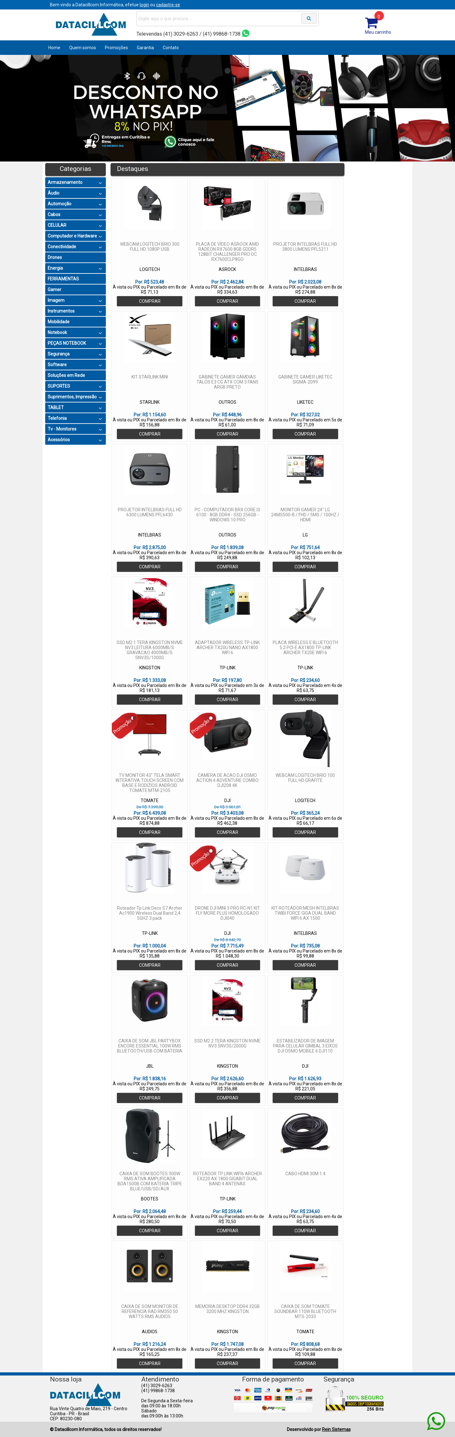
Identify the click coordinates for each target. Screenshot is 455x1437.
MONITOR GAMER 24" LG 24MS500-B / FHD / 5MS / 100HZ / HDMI (305, 514)
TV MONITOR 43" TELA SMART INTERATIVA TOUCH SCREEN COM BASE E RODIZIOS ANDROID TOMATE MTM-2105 (150, 783)
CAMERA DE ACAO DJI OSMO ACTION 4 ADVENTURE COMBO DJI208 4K (227, 780)
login (144, 4)
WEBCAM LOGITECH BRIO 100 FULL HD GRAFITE (305, 778)
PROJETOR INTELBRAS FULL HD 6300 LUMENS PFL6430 (150, 512)
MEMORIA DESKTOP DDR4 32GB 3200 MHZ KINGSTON (227, 1309)
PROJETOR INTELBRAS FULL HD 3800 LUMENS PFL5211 (305, 247)
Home (54, 47)
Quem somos (82, 47)
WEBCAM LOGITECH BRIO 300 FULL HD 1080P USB (149, 247)
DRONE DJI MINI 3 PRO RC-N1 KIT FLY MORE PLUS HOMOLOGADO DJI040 (227, 913)
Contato (171, 47)
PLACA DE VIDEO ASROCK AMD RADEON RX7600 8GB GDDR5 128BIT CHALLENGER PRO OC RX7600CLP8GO (227, 252)
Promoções (116, 47)
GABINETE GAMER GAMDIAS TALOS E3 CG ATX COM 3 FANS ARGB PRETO (227, 382)
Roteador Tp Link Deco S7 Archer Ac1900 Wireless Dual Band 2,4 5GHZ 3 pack (149, 913)
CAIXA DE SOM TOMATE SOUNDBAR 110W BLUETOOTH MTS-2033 (305, 1311)
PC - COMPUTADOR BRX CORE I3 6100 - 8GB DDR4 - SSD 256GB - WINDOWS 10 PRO (227, 514)
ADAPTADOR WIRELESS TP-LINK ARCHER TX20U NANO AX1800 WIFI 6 (227, 647)
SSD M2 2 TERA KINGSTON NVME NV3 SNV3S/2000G (227, 1043)
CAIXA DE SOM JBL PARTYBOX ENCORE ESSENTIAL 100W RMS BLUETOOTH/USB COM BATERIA (149, 1045)
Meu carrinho (378, 32)
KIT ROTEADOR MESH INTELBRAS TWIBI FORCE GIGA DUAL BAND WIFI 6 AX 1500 (305, 913)
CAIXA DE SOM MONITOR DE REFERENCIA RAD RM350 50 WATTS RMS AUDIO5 (149, 1311)
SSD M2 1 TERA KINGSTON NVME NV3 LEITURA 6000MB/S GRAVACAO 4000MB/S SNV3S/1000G (150, 650)
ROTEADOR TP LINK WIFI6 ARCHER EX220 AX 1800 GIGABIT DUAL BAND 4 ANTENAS (227, 1178)
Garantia (145, 47)
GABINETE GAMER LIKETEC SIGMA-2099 (305, 379)
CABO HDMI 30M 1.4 (305, 1173)
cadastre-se (168, 4)
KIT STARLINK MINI (149, 376)
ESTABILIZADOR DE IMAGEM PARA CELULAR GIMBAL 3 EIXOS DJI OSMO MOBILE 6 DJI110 (305, 1045)
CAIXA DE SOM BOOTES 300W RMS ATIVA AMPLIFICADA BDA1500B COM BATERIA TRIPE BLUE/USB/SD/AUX (150, 1181)
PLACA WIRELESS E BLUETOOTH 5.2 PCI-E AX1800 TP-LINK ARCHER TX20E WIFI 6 (305, 647)
